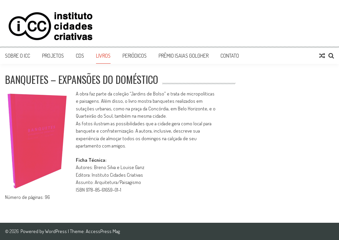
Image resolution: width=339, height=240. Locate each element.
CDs (80, 55)
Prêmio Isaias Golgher (184, 55)
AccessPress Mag (103, 231)
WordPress (56, 231)
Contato (229, 55)
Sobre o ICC (17, 55)
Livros (103, 55)
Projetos (53, 55)
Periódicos (134, 55)
